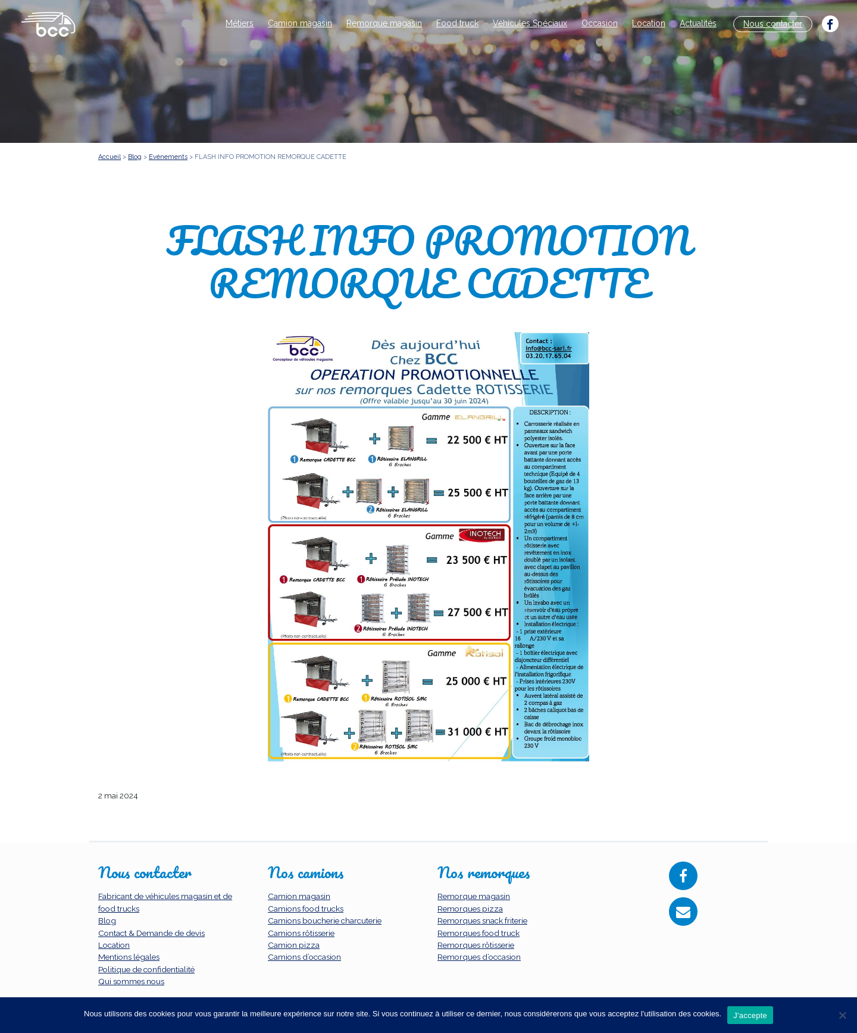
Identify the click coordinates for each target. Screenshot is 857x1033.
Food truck (457, 23)
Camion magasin (300, 23)
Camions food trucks (305, 908)
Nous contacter (772, 24)
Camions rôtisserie (301, 933)
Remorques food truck (478, 933)
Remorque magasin (384, 23)
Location (648, 23)
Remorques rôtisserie (475, 945)
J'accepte (750, 1015)
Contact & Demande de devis (151, 933)
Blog (107, 920)
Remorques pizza (470, 908)
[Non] (842, 1015)
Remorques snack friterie (482, 920)
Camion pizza (294, 945)
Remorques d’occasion (479, 957)
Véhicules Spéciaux (530, 23)
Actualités (698, 23)
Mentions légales (128, 957)
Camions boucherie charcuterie (324, 920)
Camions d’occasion (304, 957)
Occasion (599, 23)
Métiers (240, 23)
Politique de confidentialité (146, 969)
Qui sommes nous (131, 981)
